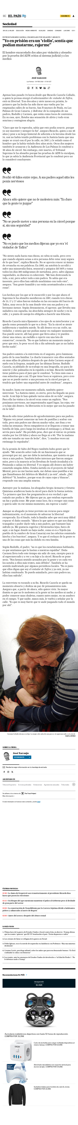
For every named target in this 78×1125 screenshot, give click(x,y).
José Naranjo (39, 78)
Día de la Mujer (8, 30)
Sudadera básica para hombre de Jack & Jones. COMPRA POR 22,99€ (52, 1088)
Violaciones (37, 785)
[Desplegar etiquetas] (73, 784)
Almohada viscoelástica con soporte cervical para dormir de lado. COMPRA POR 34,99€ (52, 1066)
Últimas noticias (10, 889)
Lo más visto (8, 926)
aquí (38, 802)
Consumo (58, 30)
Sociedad (9, 24)
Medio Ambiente (31, 30)
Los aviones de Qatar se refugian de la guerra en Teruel (25, 939)
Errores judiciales (24, 785)
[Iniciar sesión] (73, 16)
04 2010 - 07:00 (43, 81)
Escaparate (39, 983)
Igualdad (42, 30)
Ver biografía (22, 757)
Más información (9, 796)
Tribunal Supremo (9, 785)
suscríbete (65, 16)
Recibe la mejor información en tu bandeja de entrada (26, 767)
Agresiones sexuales (51, 785)
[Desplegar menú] (5, 16)
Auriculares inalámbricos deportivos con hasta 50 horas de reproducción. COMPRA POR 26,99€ (36, 1035)
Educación (20, 30)
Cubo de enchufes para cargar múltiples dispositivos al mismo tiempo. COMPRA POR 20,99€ (54, 1044)
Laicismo (67, 30)
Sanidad (50, 30)
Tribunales (65, 785)
